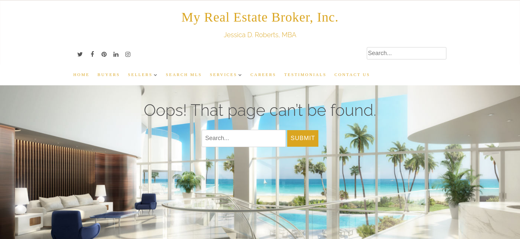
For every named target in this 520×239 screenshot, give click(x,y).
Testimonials (305, 74)
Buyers (109, 74)
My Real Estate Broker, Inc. (260, 17)
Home (81, 74)
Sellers (140, 74)
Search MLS (184, 74)
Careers (263, 74)
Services (223, 74)
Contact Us (352, 74)
